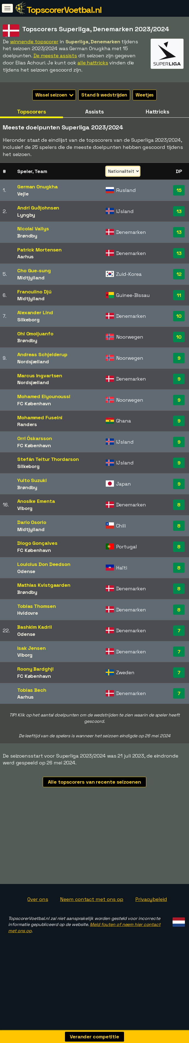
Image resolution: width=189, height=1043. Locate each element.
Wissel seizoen (54, 95)
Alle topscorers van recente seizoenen (94, 782)
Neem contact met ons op (91, 913)
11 (179, 295)
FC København (34, 403)
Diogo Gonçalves (37, 543)
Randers (27, 424)
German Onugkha (37, 186)
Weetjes (145, 95)
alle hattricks (93, 62)
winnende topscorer (34, 41)
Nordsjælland (33, 361)
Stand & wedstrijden (104, 95)
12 (179, 274)
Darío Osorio (31, 522)
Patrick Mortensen (39, 249)
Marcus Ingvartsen (39, 375)
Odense (26, 571)
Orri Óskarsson (34, 438)
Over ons (37, 913)
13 (179, 211)
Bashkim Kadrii (34, 627)
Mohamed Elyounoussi (43, 396)
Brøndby (27, 236)
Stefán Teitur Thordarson (48, 459)
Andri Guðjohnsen (38, 208)
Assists (94, 111)
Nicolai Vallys (33, 228)
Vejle (23, 194)
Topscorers (31, 111)
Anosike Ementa (36, 501)
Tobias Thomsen (36, 606)
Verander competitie (94, 1036)
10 (179, 316)
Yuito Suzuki (32, 480)
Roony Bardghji (35, 669)
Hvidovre (27, 613)
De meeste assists (55, 55)
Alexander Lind (35, 312)
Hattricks (157, 111)
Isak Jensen (31, 648)
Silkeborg (28, 319)
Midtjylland (31, 277)
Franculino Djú (34, 291)
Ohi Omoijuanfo (35, 333)
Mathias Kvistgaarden (43, 585)
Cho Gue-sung (34, 270)
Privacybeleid (151, 913)
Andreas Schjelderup (42, 354)
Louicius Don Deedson (43, 564)
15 (179, 190)
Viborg (25, 508)
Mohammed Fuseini (39, 417)
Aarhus (25, 256)
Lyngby (26, 215)
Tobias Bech (31, 690)
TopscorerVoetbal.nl (64, 9)
